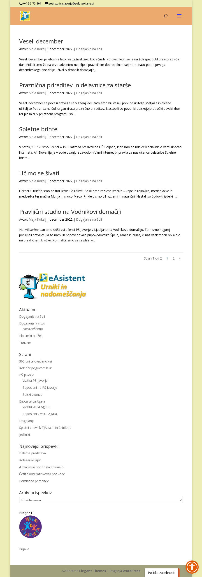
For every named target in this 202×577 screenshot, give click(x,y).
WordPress (131, 571)
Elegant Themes (92, 571)
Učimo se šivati (39, 173)
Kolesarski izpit (30, 460)
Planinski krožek (30, 336)
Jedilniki (24, 434)
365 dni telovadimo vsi (35, 361)
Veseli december (41, 41)
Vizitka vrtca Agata (36, 407)
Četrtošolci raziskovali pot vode (42, 474)
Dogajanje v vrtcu (32, 323)
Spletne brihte (38, 129)
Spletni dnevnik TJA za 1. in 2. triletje (45, 427)
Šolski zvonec (32, 394)
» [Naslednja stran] (180, 258)
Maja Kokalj (37, 49)
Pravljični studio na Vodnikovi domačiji (70, 211)
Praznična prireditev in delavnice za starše (75, 85)
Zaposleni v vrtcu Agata (40, 414)
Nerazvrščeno (33, 329)
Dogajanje (27, 421)
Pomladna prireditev (34, 481)
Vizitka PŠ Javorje (35, 380)
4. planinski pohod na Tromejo (41, 467)
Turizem (25, 343)
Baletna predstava (32, 453)
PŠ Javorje (26, 375)
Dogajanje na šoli (89, 49)
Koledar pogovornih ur (35, 368)
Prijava (24, 549)
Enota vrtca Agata (32, 401)
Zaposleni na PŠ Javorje (40, 387)
